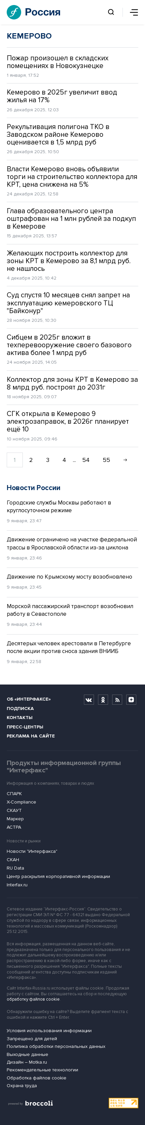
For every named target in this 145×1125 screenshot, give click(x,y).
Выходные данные (27, 1054)
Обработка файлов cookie (36, 1078)
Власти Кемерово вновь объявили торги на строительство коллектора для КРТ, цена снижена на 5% (72, 177)
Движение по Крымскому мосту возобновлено (69, 576)
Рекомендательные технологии (42, 1070)
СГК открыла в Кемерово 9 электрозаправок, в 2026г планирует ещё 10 (68, 421)
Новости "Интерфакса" (32, 851)
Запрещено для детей (32, 1039)
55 (106, 460)
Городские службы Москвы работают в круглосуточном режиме (59, 506)
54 (86, 460)
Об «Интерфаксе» (29, 699)
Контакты (20, 717)
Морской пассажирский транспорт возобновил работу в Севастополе (70, 610)
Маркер (15, 819)
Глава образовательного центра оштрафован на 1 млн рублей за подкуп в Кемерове (71, 219)
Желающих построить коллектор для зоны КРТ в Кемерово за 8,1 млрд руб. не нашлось (69, 261)
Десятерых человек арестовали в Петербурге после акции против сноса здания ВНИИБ (69, 647)
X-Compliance (21, 802)
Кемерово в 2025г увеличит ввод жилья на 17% (62, 96)
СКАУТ (14, 810)
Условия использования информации (49, 1030)
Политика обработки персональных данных (56, 1046)
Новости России (33, 488)
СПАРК (14, 793)
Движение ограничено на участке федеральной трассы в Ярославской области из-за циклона (72, 543)
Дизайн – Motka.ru (27, 1062)
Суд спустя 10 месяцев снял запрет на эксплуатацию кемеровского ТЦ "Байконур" (68, 303)
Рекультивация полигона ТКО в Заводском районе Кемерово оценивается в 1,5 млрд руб (58, 134)
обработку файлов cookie (33, 999)
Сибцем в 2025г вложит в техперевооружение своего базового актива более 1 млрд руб (69, 345)
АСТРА (14, 827)
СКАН (13, 860)
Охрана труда (22, 1085)
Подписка (20, 708)
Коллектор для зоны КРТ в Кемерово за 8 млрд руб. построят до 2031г (72, 383)
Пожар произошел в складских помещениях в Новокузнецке (57, 62)
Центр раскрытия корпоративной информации (58, 876)
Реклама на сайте (31, 736)
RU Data (15, 868)
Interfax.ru (17, 885)
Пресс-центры (25, 727)
